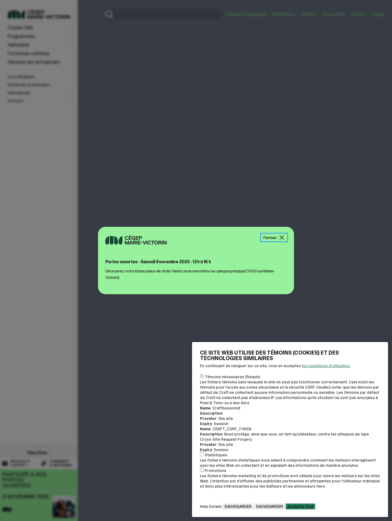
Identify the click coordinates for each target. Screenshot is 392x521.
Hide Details (211, 506)
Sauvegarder (237, 506)
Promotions (215, 470)
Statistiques (216, 455)
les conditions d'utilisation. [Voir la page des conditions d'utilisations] (326, 365)
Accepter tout (300, 506)
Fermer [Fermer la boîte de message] (274, 237)
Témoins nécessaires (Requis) (232, 376)
